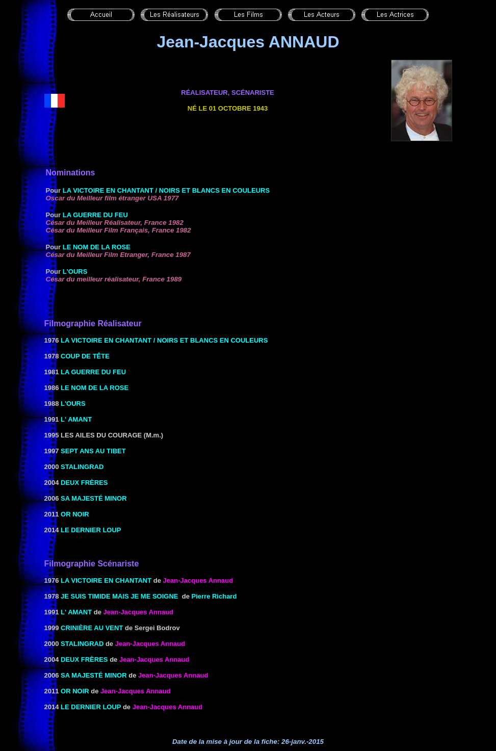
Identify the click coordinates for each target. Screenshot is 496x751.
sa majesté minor (94, 498)
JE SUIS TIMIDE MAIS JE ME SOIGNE (119, 596)
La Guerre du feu (95, 215)
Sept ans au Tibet (93, 451)
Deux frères (84, 482)
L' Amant (76, 419)
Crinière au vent (92, 628)
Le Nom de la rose (96, 247)
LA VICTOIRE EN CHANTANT (106, 580)
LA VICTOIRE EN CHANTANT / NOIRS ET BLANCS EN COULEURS (166, 190)
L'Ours (75, 271)
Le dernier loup (91, 530)
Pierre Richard (214, 596)
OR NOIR (75, 514)
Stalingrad (82, 467)
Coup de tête (85, 356)
